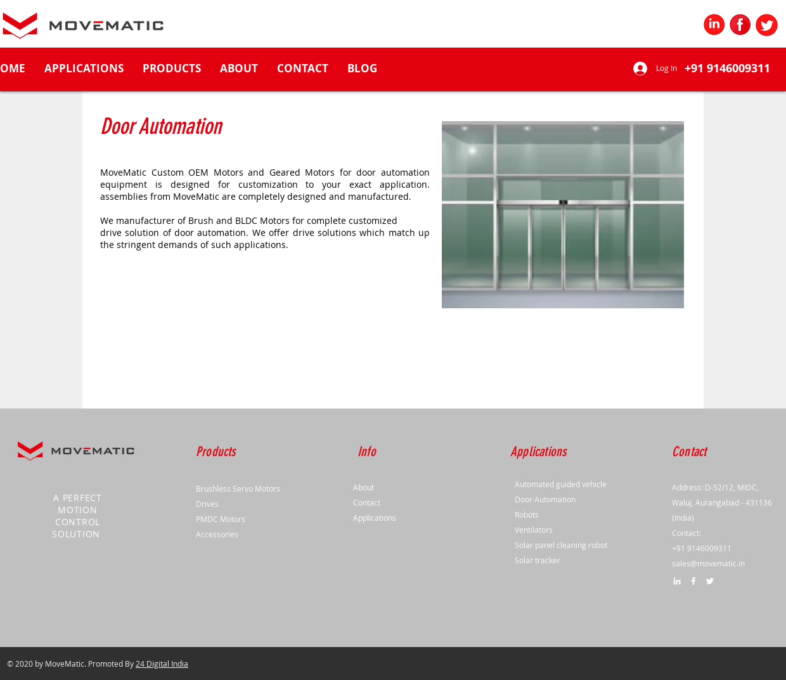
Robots (527, 514)
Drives (207, 504)
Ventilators (534, 530)
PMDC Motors (220, 519)
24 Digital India (162, 663)
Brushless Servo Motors (238, 488)
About (363, 487)
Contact (366, 502)
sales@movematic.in (708, 563)
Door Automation (545, 499)
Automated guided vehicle (561, 484)
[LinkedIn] (677, 581)
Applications (374, 518)
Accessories (217, 534)
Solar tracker (537, 560)
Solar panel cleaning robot (561, 545)
